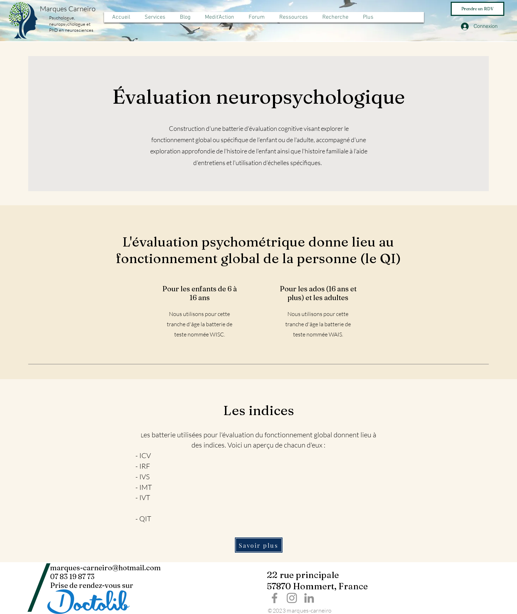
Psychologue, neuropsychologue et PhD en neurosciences (71, 24)
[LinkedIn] (309, 598)
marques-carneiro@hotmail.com (105, 567)
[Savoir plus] (259, 545)
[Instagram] (292, 598)
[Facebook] (274, 598)
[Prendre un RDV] (477, 9)
